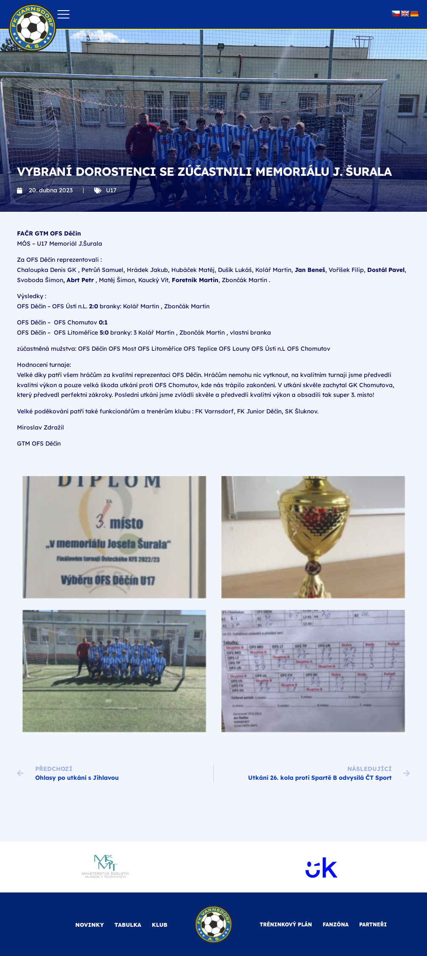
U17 (111, 190)
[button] (63, 15)
